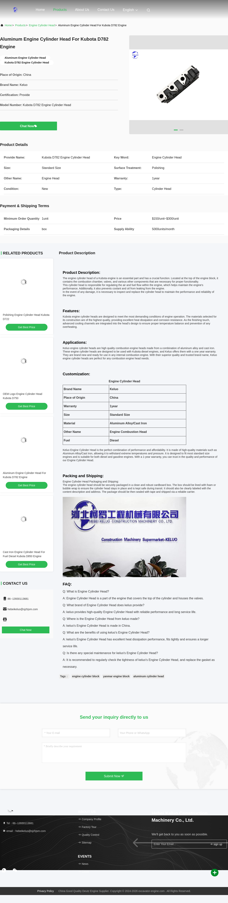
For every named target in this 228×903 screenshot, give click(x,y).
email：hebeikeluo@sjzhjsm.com (24, 831)
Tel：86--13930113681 (18, 823)
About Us (82, 10)
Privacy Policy (45, 891)
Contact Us (105, 10)
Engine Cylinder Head (42, 25)
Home (40, 10)
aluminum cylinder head (148, 676)
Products (60, 10)
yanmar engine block (116, 676)
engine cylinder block (85, 676)
